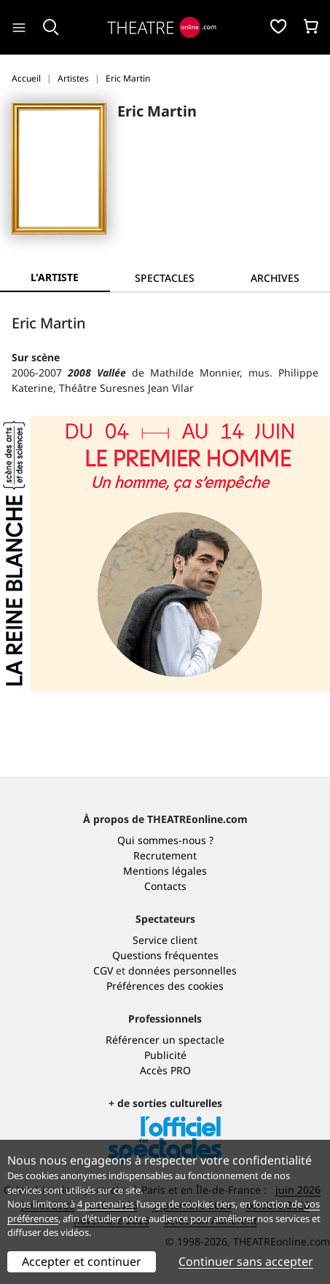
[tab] (165, 277)
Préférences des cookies (165, 986)
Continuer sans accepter (245, 1261)
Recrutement (165, 855)
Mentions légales (165, 871)
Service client (165, 940)
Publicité (165, 1055)
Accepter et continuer (81, 1261)
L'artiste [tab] (55, 277)
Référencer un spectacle (165, 1040)
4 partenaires (105, 1203)
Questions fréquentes (165, 955)
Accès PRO (165, 1070)
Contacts (165, 886)
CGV (103, 970)
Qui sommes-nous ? (165, 840)
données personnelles (182, 970)
